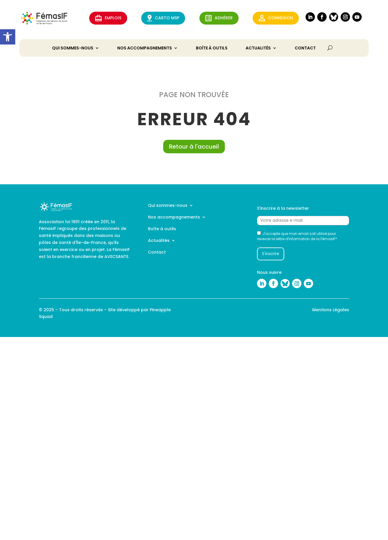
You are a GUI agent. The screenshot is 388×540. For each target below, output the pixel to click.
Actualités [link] (258, 48)
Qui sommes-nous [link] (72, 48)
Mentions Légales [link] (330, 310)
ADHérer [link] (219, 18)
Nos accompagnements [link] (144, 48)
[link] (7, 36)
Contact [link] (305, 48)
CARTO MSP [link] (163, 18)
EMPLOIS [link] (108, 18)
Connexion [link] (275, 18)
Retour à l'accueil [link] (194, 146)
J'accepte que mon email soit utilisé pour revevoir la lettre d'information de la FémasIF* (297, 236)
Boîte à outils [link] (211, 48)
